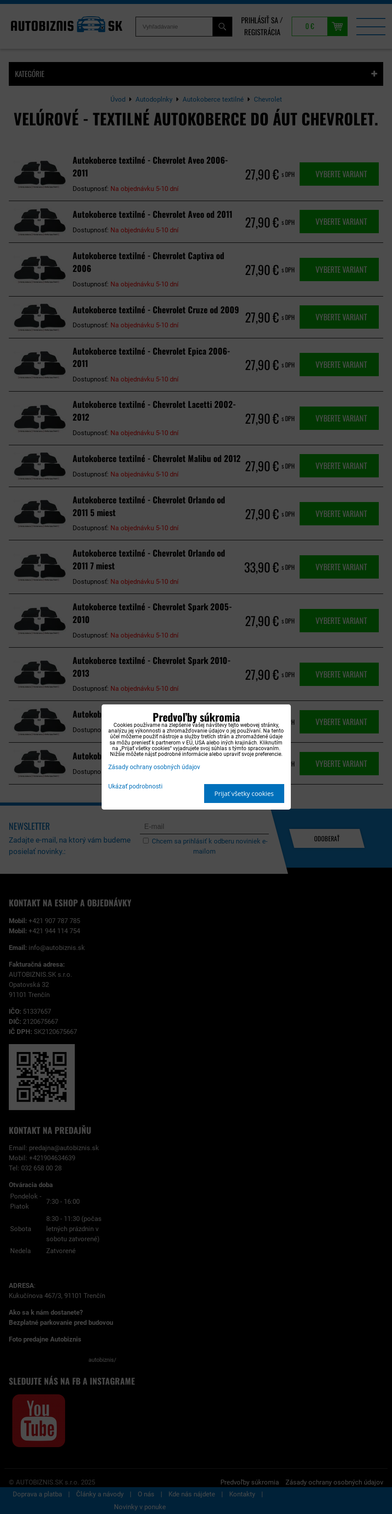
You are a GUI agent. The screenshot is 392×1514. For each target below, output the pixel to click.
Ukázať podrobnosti (135, 786)
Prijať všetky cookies (244, 793)
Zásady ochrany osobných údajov (154, 767)
